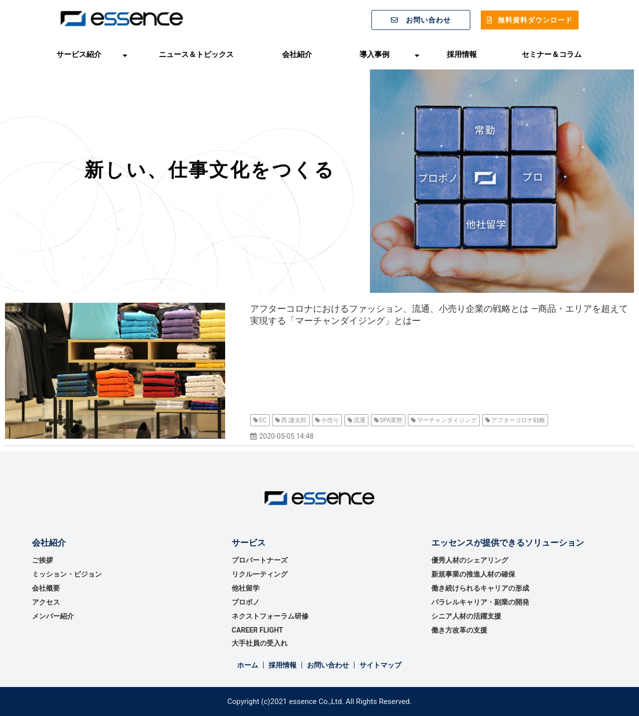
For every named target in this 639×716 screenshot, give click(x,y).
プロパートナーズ (260, 560)
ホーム (247, 665)
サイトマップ (380, 665)
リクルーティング (260, 574)
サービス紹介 (78, 54)
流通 (359, 420)
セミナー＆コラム (552, 54)
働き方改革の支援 (459, 630)
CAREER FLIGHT (257, 630)
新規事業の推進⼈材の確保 (473, 574)
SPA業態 (391, 420)
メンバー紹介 (53, 616)
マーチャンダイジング (447, 420)
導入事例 (374, 54)
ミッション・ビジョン (67, 574)
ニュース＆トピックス (196, 54)
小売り (330, 420)
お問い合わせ (428, 20)
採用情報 (462, 54)
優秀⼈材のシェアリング (469, 560)
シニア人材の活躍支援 (466, 616)
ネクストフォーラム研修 (270, 616)
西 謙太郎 (294, 420)
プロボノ (246, 602)
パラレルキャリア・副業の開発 (480, 602)
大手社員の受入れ (260, 643)
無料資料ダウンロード (535, 20)
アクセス (46, 602)
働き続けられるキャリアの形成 (480, 588)
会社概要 (46, 588)
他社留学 (246, 588)
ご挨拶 (42, 560)
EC (263, 420)
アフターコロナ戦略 (518, 420)
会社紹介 (297, 54)
